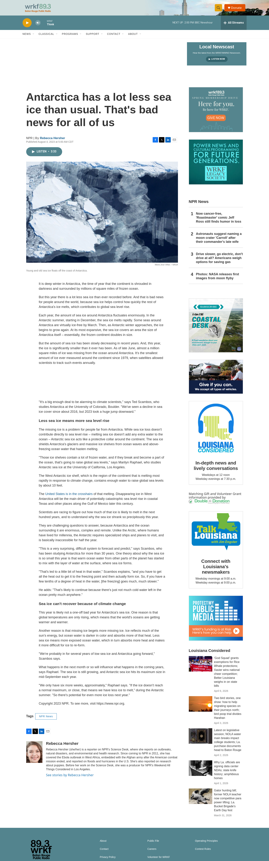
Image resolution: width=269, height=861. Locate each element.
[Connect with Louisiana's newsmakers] (216, 536)
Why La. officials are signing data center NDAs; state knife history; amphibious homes (227, 773)
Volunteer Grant (229, 497)
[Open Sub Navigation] (33, 37)
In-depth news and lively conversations (216, 469)
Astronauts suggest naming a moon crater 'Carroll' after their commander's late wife (219, 241)
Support (92, 37)
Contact (113, 37)
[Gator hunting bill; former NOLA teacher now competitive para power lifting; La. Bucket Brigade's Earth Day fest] (200, 799)
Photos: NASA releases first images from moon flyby (217, 279)
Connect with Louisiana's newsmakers (215, 570)
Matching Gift (199, 497)
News (27, 37)
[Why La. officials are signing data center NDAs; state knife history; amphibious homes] (200, 771)
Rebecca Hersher (52, 141)
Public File (153, 844)
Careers (151, 852)
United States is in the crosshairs (69, 497)
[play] (27, 26)
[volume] (38, 26)
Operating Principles (206, 844)
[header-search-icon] (219, 9)
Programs (70, 37)
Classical (46, 37)
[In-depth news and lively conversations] (216, 431)
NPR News (46, 719)
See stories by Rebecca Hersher (70, 778)
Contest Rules (203, 852)
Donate (237, 9)
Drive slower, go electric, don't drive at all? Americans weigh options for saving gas (219, 261)
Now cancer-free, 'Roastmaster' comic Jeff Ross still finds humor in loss (218, 221)
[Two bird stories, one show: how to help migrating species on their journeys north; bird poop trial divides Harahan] (200, 707)
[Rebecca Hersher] (34, 755)
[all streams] (234, 26)
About (133, 37)
